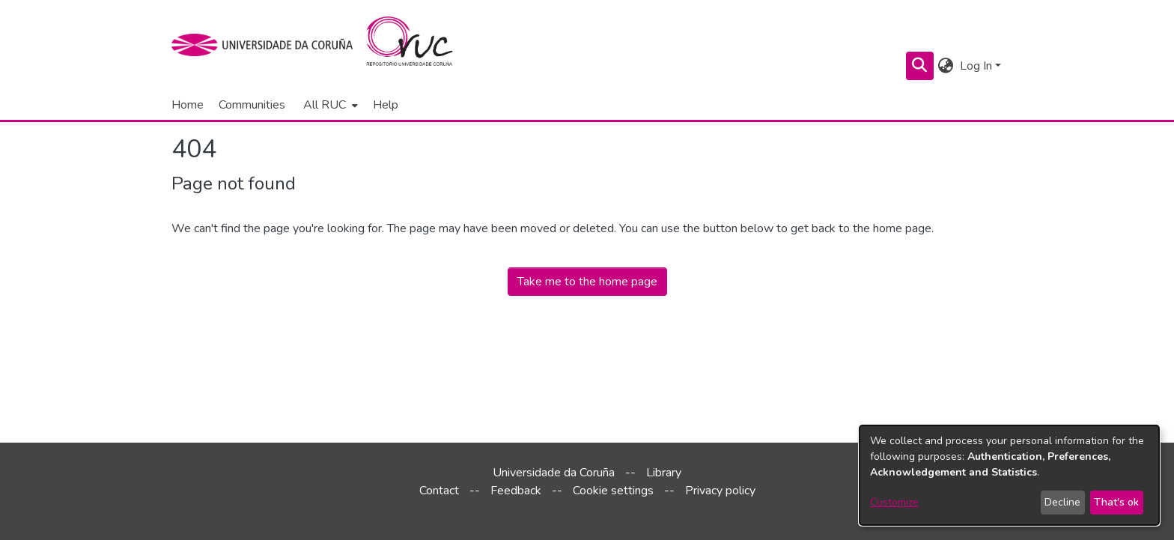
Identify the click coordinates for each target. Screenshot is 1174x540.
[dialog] (1009, 475)
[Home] (418, 45)
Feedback (515, 490)
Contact (439, 490)
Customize (894, 502)
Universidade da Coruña (554, 472)
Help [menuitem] (385, 105)
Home (187, 105)
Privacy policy (720, 490)
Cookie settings (613, 490)
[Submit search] (920, 66)
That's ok (1116, 502)
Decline (1062, 502)
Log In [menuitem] (976, 66)
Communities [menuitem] (252, 105)
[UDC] (266, 45)
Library (663, 472)
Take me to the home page (587, 281)
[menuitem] (329, 105)
